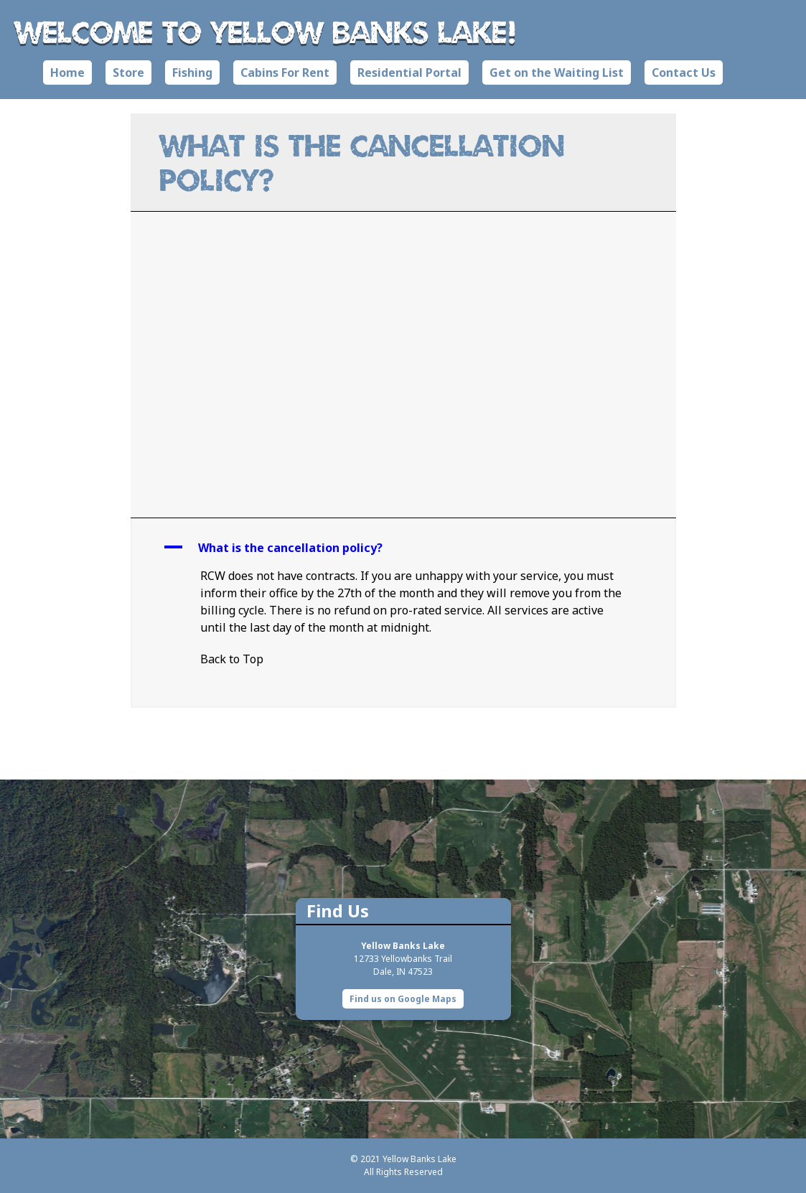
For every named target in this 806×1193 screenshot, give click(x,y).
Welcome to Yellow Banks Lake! (265, 31)
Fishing (192, 72)
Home (67, 72)
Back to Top (231, 659)
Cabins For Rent (284, 72)
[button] (403, 547)
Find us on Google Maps (403, 999)
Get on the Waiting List (556, 72)
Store (128, 72)
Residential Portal (409, 72)
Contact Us (684, 72)
